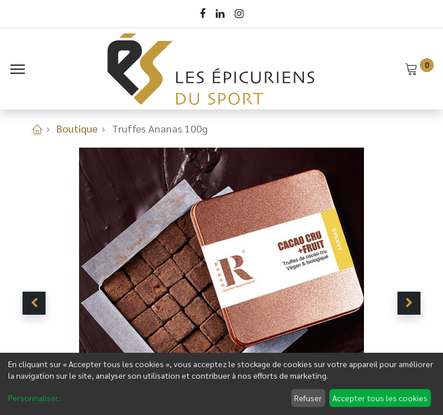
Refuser (308, 398)
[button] (34, 303)
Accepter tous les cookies (379, 398)
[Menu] (17, 69)
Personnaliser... (35, 398)
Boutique (77, 128)
